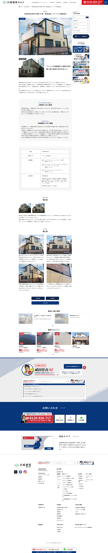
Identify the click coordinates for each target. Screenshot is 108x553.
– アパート (59, 483)
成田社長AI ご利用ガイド (80, 514)
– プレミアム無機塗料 (66, 476)
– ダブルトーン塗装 (89, 480)
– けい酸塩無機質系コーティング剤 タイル (69, 496)
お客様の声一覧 (41, 507)
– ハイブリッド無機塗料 (67, 480)
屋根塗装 (40, 479)
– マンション (59, 480)
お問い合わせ (60, 527)
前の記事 (38, 298)
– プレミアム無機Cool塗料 (67, 484)
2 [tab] (54, 354)
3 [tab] (55, 325)
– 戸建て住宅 (59, 477)
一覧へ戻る (45, 303)
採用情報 (40, 524)
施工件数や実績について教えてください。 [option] (32, 386)
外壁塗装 (40, 477)
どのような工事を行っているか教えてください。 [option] (33, 388)
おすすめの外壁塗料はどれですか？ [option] (30, 393)
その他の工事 (41, 483)
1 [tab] (52, 325)
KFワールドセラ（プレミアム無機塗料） (84, 527)
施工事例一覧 (60, 472)
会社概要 (59, 518)
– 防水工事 (80, 484)
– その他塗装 (80, 486)
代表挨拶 (59, 512)
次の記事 (52, 298)
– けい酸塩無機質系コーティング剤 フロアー (69, 499)
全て (81, 17)
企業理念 (59, 514)
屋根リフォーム (41, 481)
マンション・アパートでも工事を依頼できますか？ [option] (33, 396)
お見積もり (59, 529)
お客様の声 (58, 2)
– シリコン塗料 (65, 491)
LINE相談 (59, 531)
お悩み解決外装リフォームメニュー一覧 (43, 474)
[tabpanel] (36, 318)
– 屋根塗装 (80, 478)
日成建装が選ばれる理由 (62, 507)
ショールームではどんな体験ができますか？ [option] (32, 391)
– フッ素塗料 (64, 489)
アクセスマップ (60, 520)
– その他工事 (80, 488)
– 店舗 (58, 487)
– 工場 (58, 485)
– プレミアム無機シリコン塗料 (68, 478)
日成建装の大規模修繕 (80, 507)
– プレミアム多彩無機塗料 (67, 493)
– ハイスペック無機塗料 (66, 482)
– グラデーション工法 (89, 477)
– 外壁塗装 (80, 476)
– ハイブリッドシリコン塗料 (67, 487)
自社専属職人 (60, 516)
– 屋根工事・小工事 (81, 481)
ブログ (76, 512)
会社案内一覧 (60, 509)
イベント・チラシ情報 (80, 509)
